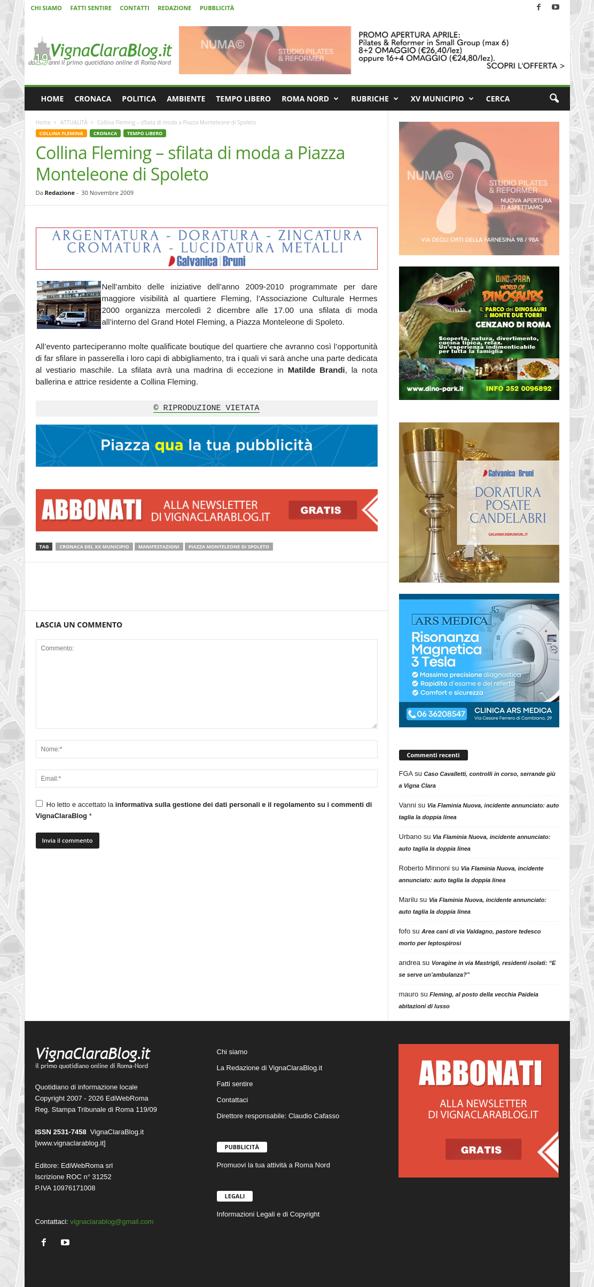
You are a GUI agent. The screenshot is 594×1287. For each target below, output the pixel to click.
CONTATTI (135, 8)
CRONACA (92, 98)
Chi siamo (232, 1052)
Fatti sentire (235, 1084)
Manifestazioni (158, 546)
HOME (52, 98)
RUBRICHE (374, 99)
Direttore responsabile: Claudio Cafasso (278, 1116)
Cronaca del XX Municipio (94, 546)
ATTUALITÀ (74, 122)
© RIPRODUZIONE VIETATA (206, 408)
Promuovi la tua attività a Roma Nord (273, 1165)
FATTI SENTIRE (90, 8)
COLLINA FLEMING (61, 133)
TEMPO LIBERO (243, 98)
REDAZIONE (174, 8)
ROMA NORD (310, 99)
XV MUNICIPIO (442, 99)
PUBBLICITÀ (217, 8)
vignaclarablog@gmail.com (111, 1222)
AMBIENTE (186, 98)
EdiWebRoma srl (87, 1166)
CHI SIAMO (46, 8)
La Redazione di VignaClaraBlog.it (270, 1068)
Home (43, 122)
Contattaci (232, 1100)
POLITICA (139, 98)
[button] (554, 99)
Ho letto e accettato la (204, 810)
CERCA (498, 98)
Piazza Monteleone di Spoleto (229, 546)
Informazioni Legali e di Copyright (268, 1214)
